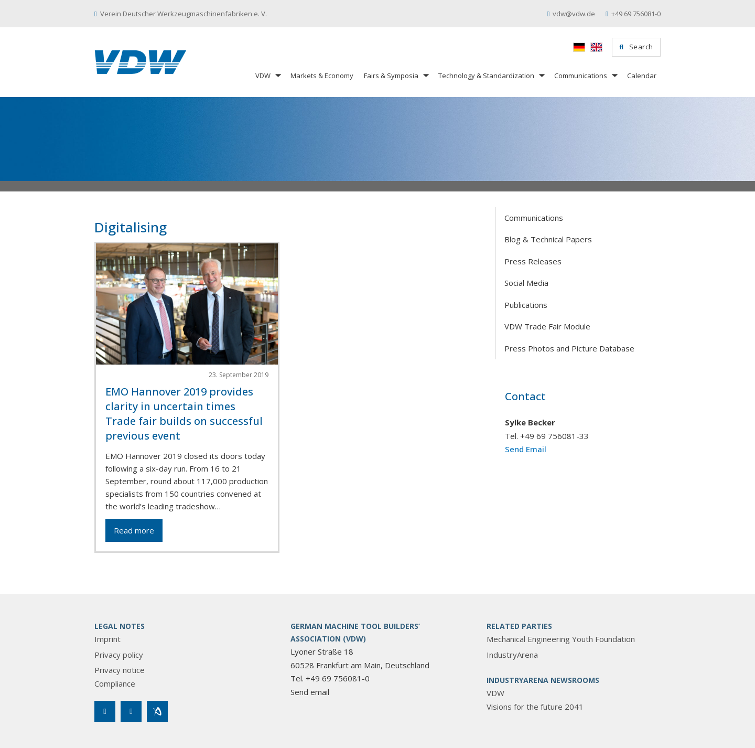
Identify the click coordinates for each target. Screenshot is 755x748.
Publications (525, 305)
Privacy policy (118, 654)
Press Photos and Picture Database (569, 348)
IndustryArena (512, 654)
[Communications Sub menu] (614, 75)
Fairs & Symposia (391, 75)
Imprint (107, 639)
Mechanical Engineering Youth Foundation (561, 639)
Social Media (526, 282)
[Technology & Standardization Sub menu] (541, 75)
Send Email (525, 449)
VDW (263, 75)
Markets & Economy (321, 75)
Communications (580, 75)
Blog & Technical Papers (548, 239)
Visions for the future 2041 (535, 706)
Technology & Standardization (486, 75)
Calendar (641, 75)
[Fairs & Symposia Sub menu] (425, 75)
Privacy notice (119, 670)
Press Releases (533, 261)
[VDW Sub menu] (277, 75)
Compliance (114, 683)
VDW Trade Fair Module (547, 326)
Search (636, 46)
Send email (309, 692)
